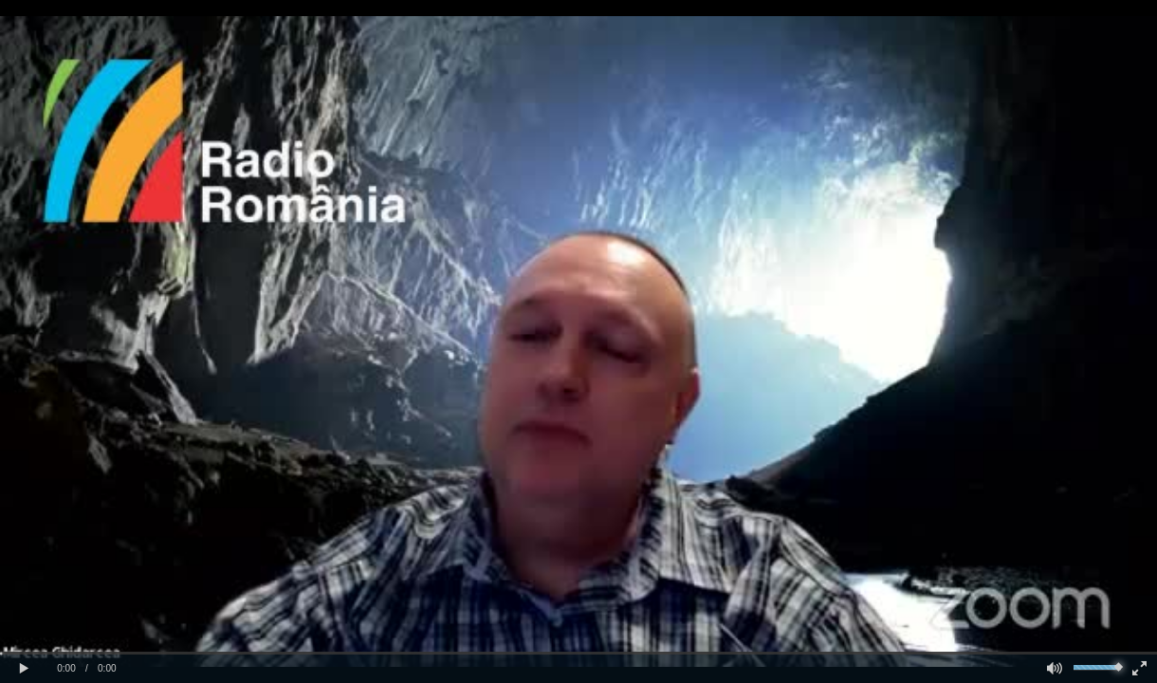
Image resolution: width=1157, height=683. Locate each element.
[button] (23, 669)
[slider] (578, 653)
